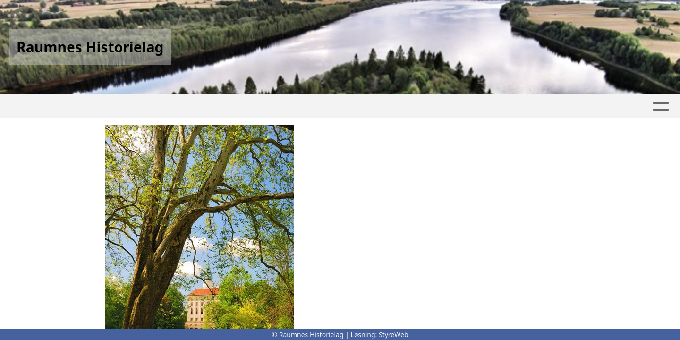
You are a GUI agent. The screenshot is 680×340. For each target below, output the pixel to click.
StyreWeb (393, 334)
